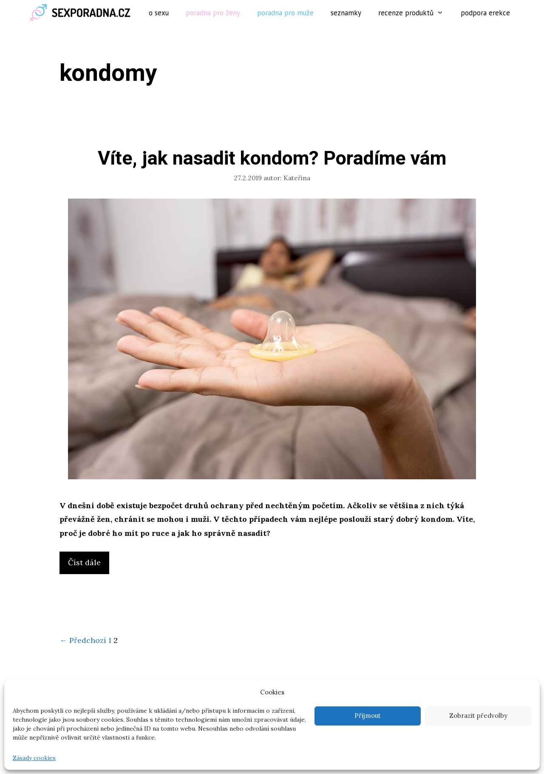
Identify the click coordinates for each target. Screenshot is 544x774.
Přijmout (367, 715)
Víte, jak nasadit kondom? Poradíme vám (272, 159)
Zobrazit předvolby (478, 715)
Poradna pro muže (285, 12)
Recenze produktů (415, 13)
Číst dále (88, 565)
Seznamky (346, 12)
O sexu (159, 12)
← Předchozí (83, 640)
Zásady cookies (34, 758)
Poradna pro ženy (213, 12)
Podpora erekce (485, 12)
